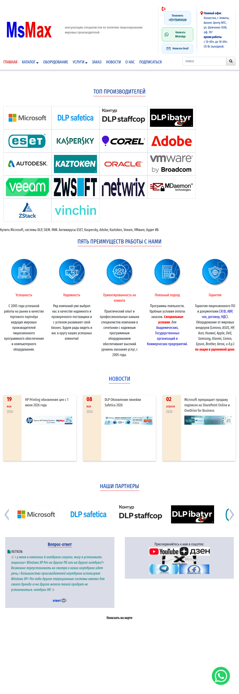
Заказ (96, 62)
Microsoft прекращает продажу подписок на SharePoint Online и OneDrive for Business (207, 405)
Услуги (80, 62)
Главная (10, 62)
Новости (113, 62)
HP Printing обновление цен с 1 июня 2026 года (46, 402)
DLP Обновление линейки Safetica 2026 (123, 402)
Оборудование (55, 62)
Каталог (30, 62)
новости (119, 378)
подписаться (150, 62)
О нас (130, 62)
